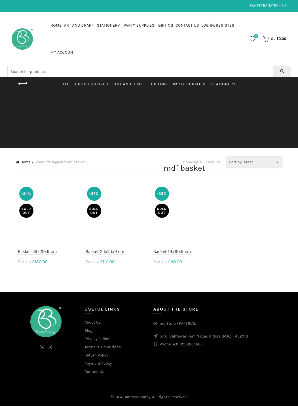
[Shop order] (254, 162)
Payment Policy (98, 364)
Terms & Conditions (102, 347)
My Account (62, 52)
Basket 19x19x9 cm (172, 252)
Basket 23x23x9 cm (103, 252)
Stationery (108, 25)
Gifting (165, 25)
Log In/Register (217, 25)
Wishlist (255, 36)
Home (56, 25)
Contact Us (187, 25)
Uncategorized (92, 84)
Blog (88, 331)
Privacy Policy (96, 339)
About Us (92, 323)
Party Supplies (139, 25)
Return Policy (96, 356)
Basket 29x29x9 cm (35, 252)
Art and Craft (78, 25)
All (65, 84)
